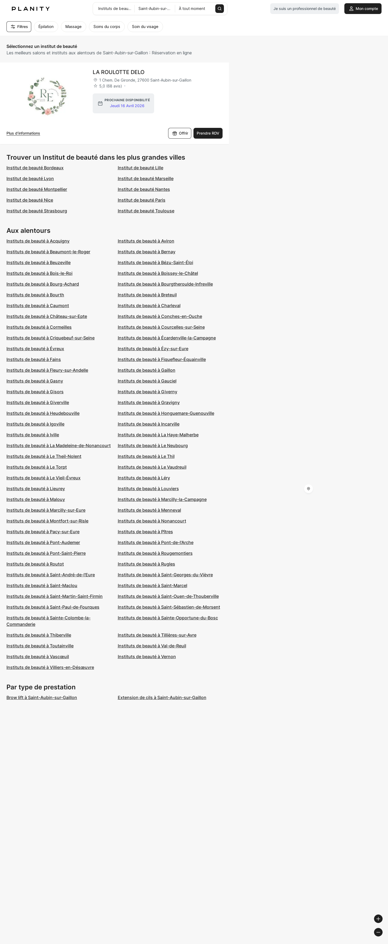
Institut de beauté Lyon (30, 178)
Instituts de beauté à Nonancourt (152, 521)
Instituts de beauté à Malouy (35, 499)
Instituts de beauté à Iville (32, 434)
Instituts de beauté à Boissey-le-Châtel (158, 273)
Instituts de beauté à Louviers (148, 488)
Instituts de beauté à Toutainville (40, 645)
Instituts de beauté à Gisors (35, 391)
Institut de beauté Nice (29, 200)
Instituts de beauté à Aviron (146, 241)
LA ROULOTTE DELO (118, 72)
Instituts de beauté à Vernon (147, 656)
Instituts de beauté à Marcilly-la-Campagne (162, 499)
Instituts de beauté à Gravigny (149, 402)
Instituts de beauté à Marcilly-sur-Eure (45, 510)
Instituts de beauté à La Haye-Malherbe (158, 434)
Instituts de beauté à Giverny (147, 391)
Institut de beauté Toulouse (146, 210)
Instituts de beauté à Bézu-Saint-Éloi (155, 262)
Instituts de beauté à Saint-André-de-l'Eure (50, 574)
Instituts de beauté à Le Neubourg (153, 445)
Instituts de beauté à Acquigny (38, 241)
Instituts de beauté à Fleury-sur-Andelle (47, 370)
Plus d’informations (23, 133)
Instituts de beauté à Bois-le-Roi (39, 273)
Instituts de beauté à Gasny (34, 381)
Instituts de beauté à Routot (35, 564)
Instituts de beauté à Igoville (35, 424)
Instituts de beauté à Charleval (149, 305)
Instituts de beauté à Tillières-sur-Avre (157, 635)
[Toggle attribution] (382, 939)
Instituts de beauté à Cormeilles (39, 327)
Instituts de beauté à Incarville (148, 424)
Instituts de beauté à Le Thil (146, 456)
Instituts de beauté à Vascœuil (37, 656)
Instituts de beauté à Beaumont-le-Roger (48, 251)
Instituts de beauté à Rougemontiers (155, 553)
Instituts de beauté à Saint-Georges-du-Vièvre (165, 574)
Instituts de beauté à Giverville (37, 402)
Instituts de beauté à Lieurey (35, 488)
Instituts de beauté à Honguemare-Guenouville (166, 413)
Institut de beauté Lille (140, 167)
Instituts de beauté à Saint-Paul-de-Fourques (52, 607)
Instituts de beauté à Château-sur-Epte (46, 316)
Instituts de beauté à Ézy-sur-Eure (153, 348)
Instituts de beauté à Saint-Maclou (41, 585)
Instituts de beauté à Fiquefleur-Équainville (162, 359)
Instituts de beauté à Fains (33, 359)
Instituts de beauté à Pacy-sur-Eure (42, 531)
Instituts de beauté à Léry (144, 477)
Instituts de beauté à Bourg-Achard (42, 284)
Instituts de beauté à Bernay (146, 251)
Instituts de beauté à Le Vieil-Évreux (43, 477)
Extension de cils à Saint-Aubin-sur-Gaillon (162, 697)
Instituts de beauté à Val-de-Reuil (152, 645)
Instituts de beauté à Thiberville (38, 635)
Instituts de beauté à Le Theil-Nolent (43, 456)
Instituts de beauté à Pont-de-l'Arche (155, 542)
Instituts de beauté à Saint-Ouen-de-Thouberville (168, 596)
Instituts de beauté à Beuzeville (38, 262)
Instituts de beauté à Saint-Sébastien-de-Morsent (169, 607)
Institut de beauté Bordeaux (35, 167)
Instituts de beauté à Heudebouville (42, 413)
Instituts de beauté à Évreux (35, 348)
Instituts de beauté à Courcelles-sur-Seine (161, 327)
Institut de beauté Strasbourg (36, 210)
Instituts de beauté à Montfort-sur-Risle (47, 521)
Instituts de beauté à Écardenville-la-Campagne (167, 338)
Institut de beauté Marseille (146, 178)
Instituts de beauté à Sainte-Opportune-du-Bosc (168, 617)
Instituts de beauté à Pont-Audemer (43, 542)
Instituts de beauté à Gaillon (146, 370)
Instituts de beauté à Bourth (35, 294)
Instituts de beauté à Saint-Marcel (152, 585)
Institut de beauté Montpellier (36, 189)
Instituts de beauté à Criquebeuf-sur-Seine (50, 338)
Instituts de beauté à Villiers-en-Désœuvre (50, 667)
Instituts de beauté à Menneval (149, 510)
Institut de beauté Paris (141, 200)
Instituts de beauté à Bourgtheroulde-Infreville (165, 284)
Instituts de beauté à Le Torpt (36, 467)
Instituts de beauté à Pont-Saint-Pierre (46, 553)
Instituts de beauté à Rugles (146, 564)
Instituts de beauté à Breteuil (147, 294)
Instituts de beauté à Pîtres (145, 531)
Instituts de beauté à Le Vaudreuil (152, 467)
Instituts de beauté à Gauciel (147, 381)
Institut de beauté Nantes (144, 189)
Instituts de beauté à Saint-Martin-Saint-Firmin (54, 596)
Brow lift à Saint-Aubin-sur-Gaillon (41, 697)
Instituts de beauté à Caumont (37, 305)
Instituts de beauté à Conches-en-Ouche (160, 316)
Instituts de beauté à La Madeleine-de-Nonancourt (58, 445)
